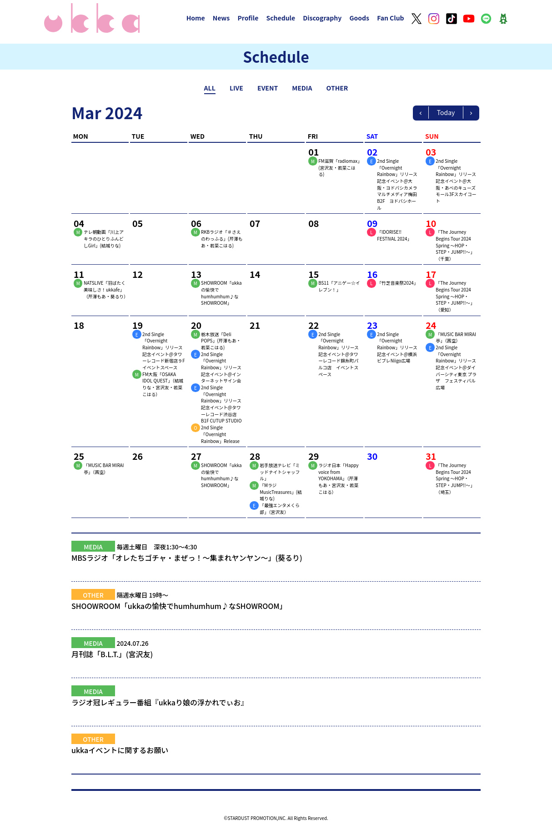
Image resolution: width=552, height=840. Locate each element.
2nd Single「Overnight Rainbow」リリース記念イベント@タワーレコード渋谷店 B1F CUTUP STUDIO (221, 404)
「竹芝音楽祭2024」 (397, 283)
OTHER (337, 87)
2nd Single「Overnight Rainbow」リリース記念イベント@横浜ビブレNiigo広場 (397, 347)
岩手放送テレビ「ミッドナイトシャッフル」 (280, 472)
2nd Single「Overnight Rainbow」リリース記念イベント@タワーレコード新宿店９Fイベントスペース (163, 351)
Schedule (280, 17)
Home (195, 17)
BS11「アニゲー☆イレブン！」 (339, 286)
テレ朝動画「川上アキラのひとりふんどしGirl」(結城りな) (104, 238)
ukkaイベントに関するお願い (276, 755)
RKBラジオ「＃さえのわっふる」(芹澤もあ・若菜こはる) (221, 238)
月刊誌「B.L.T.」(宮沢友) (276, 659)
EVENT (267, 87)
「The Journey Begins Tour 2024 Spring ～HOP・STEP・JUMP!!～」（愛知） (455, 296)
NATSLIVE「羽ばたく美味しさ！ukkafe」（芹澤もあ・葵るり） (106, 289)
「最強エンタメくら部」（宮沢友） (280, 508)
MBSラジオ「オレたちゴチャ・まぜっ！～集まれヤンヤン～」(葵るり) (276, 563)
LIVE (236, 87)
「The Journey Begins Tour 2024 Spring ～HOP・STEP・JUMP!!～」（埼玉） (455, 478)
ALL (210, 87)
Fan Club (390, 17)
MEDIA (302, 87)
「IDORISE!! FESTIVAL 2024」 (394, 235)
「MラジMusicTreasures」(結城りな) (281, 492)
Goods (359, 17)
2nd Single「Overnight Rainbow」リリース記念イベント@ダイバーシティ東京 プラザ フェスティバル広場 (456, 367)
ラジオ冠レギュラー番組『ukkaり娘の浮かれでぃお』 (276, 708)
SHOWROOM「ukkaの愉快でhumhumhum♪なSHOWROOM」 (221, 293)
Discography (322, 17)
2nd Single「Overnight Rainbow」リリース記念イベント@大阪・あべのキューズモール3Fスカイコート (456, 181)
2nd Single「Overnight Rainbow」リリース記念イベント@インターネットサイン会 (221, 367)
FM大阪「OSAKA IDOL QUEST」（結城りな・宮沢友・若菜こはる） (162, 384)
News (221, 17)
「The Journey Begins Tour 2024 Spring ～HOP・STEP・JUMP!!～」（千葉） (455, 245)
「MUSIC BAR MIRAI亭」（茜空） (456, 337)
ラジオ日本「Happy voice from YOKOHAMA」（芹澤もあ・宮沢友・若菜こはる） (338, 478)
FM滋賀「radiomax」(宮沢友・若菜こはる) (339, 167)
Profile (247, 17)
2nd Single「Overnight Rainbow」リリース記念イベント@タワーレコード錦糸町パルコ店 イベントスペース (338, 354)
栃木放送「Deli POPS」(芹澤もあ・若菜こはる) (221, 341)
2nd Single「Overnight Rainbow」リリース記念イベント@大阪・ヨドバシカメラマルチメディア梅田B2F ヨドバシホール (397, 184)
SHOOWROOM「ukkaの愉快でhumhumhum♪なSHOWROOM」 (276, 611)
